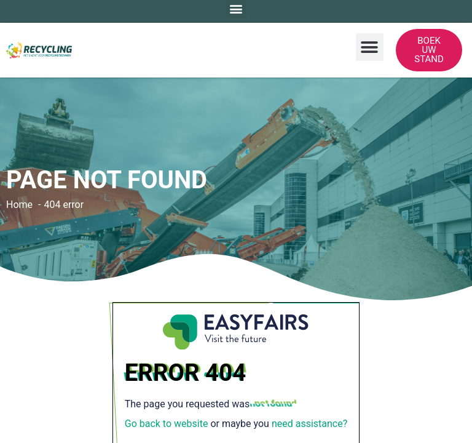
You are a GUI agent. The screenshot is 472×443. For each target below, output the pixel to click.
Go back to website (166, 423)
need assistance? (309, 423)
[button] (370, 47)
